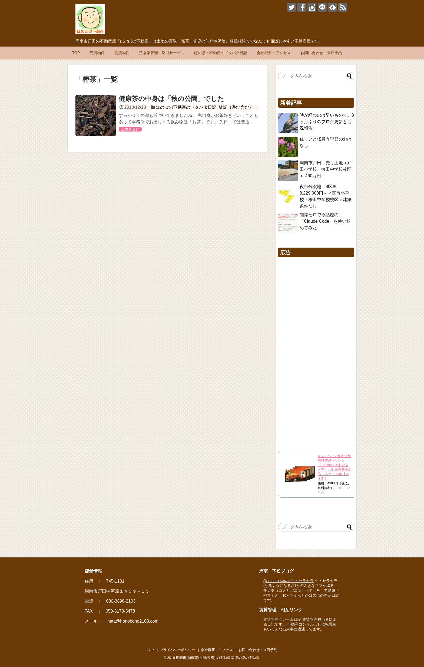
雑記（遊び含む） (236, 107)
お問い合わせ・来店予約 (321, 53)
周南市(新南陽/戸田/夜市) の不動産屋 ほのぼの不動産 (217, 658)
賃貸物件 (122, 53)
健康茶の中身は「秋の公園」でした (171, 98)
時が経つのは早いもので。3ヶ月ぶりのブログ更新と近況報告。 (327, 121)
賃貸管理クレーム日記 (282, 619)
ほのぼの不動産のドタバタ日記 (220, 53)
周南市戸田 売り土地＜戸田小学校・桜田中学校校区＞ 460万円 (326, 169)
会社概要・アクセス (274, 53)
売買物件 (97, 53)
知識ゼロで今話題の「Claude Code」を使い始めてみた (325, 221)
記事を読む (130, 129)
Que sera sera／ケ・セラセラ (288, 581)
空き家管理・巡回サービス (161, 53)
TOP (76, 53)
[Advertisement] (316, 352)
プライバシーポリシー (177, 650)
